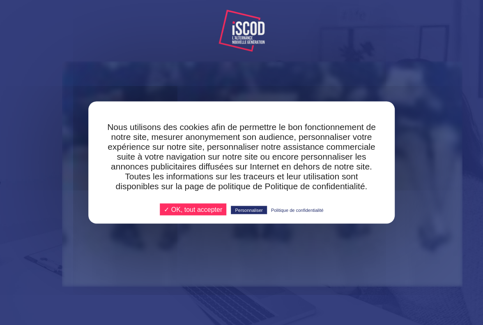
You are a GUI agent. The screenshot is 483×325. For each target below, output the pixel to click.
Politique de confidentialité (297, 210)
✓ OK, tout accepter (193, 209)
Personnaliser (248, 210)
